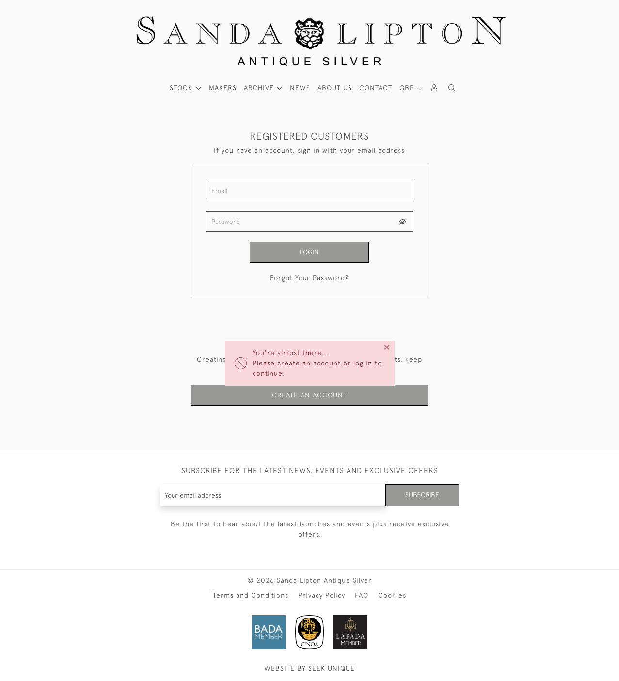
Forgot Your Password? (309, 278)
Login (309, 252)
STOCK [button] (182, 88)
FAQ (361, 595)
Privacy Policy (321, 595)
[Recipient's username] (273, 495)
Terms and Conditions (250, 595)
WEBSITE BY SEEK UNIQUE (309, 668)
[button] (452, 88)
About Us (334, 88)
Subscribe (422, 495)
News (300, 88)
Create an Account (309, 395)
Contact (375, 88)
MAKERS (223, 88)
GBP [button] (407, 88)
